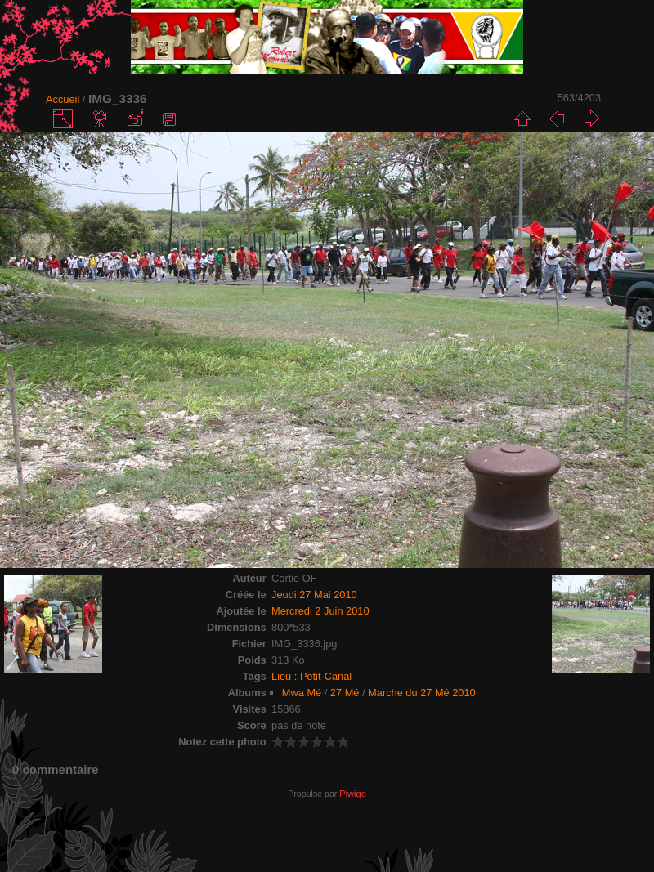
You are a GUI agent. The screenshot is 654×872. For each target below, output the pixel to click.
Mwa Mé (301, 692)
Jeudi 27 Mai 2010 (314, 594)
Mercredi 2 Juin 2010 (320, 611)
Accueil (62, 99)
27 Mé (345, 692)
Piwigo (352, 793)
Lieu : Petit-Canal (311, 676)
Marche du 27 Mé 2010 (422, 692)
